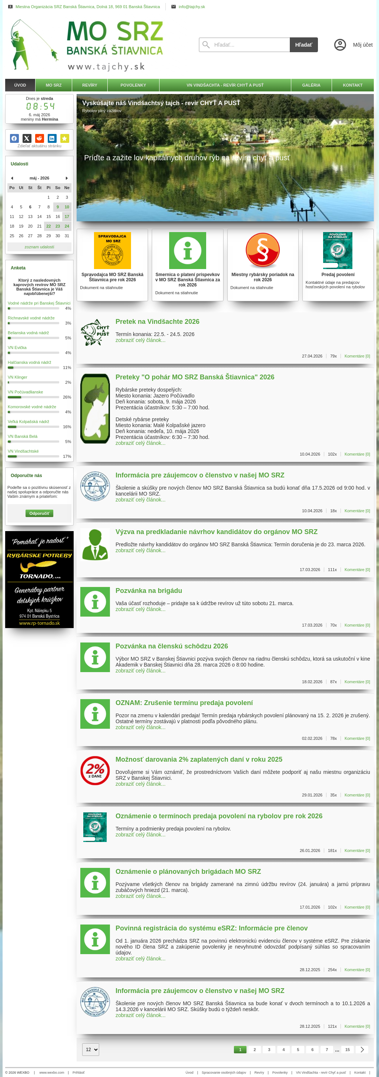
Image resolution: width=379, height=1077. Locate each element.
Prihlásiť (79, 1072)
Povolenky (280, 1072)
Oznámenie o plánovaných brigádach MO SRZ (188, 871)
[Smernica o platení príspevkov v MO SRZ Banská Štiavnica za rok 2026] (187, 265)
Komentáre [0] (357, 356)
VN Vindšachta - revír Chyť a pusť (321, 1072)
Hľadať (303, 45)
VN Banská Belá (22, 436)
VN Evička (17, 347)
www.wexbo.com (52, 1072)
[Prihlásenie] (352, 44)
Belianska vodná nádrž (28, 333)
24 (67, 226)
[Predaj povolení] (338, 265)
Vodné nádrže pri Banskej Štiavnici (39, 303)
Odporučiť (40, 513)
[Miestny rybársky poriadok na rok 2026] (263, 265)
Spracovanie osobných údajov (224, 1072)
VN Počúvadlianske (25, 392)
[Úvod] (95, 44)
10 (67, 207)
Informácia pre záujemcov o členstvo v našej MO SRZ (199, 475)
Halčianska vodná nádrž (29, 362)
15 (347, 1049)
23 (58, 226)
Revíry (259, 1072)
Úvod (190, 1072)
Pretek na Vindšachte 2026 (157, 321)
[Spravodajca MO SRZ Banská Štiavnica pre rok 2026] (112, 265)
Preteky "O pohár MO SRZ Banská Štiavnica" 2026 (194, 377)
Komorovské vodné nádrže (32, 407)
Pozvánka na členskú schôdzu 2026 (171, 646)
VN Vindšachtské (23, 451)
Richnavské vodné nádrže (31, 318)
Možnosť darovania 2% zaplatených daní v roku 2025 (198, 759)
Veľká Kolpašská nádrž (28, 421)
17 (67, 216)
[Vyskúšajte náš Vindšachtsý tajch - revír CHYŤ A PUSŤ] (225, 157)
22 (48, 226)
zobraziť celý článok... (140, 340)
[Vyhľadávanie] (244, 44)
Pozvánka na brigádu (148, 590)
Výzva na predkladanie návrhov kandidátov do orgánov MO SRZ (216, 532)
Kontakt (360, 1072)
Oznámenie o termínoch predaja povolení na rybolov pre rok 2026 (218, 816)
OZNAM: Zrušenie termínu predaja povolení (184, 703)
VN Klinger (17, 377)
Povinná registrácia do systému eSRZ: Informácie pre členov (211, 928)
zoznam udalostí (39, 247)
